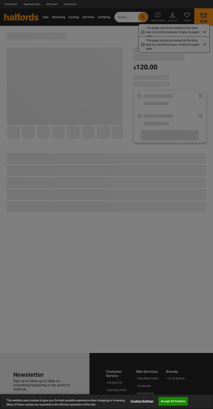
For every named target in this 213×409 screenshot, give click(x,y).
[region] (106, 401)
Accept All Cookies (173, 401)
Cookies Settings (142, 401)
